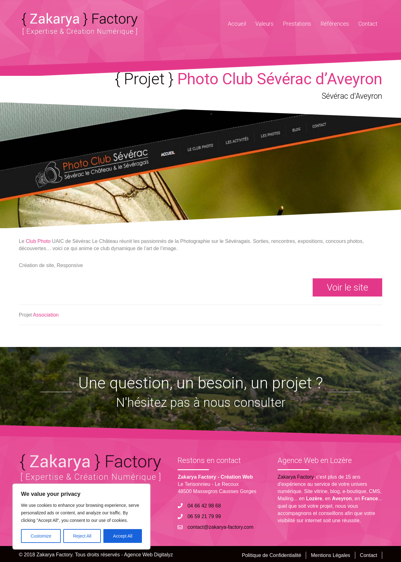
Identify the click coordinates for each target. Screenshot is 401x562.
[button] (347, 287)
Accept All (122, 535)
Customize (41, 535)
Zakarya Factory (295, 477)
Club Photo (38, 241)
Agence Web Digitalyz (148, 554)
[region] (81, 516)
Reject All (82, 535)
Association (46, 315)
